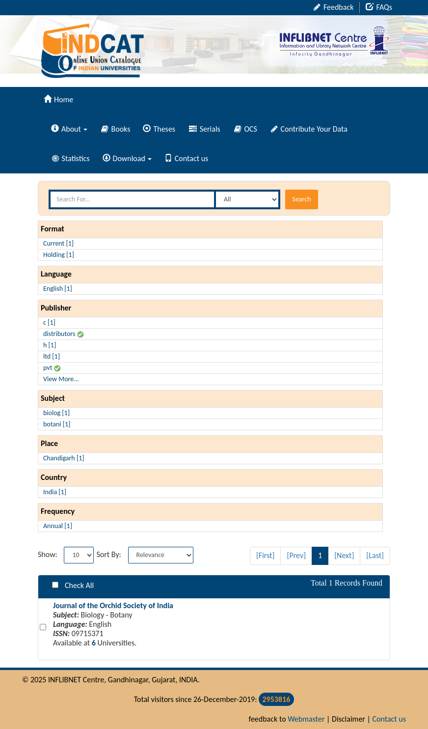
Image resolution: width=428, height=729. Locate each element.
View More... (61, 379)
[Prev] (296, 555)
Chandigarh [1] (63, 458)
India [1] (54, 492)
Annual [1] (57, 526)
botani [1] (56, 424)
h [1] (49, 345)
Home (58, 99)
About (69, 129)
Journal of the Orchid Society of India (113, 605)
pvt (51, 368)
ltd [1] (51, 356)
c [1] (49, 322)
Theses (159, 129)
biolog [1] (56, 413)
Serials (204, 129)
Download (127, 158)
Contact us (186, 158)
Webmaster (306, 719)
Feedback (333, 7)
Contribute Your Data (309, 129)
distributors (63, 334)
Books (116, 129)
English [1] (57, 288)
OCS (245, 129)
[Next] (344, 555)
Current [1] (58, 243)
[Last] (375, 555)
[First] (265, 555)
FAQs (379, 7)
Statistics (71, 158)
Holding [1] (58, 255)
